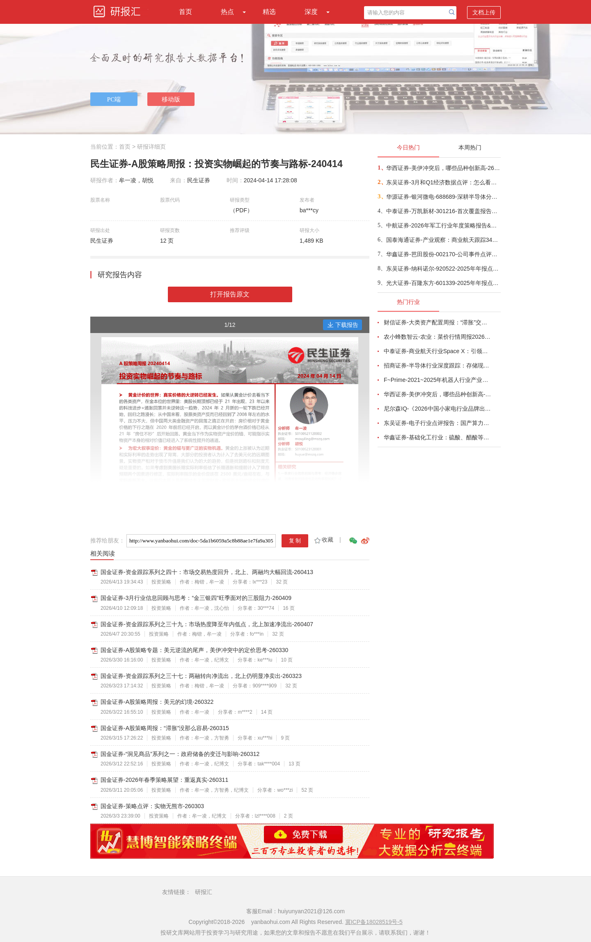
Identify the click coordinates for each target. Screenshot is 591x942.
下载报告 (342, 325)
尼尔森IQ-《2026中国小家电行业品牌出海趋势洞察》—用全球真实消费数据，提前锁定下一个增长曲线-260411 (437, 408)
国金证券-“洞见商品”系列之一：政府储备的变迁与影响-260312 (180, 754)
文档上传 (483, 12)
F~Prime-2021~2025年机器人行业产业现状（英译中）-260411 (437, 380)
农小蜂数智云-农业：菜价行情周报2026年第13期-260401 (437, 336)
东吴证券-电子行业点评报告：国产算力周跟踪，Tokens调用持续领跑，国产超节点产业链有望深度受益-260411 (437, 423)
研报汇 (203, 892)
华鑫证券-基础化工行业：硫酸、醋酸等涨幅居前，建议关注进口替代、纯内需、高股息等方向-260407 (437, 437)
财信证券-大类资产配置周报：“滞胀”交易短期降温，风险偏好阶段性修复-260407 (437, 322)
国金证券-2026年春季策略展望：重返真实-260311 (164, 780)
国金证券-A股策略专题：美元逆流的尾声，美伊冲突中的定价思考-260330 (194, 650)
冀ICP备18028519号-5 (374, 922)
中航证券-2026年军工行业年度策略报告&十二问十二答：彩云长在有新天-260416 (443, 225)
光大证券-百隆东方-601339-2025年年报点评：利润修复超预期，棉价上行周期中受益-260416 (443, 283)
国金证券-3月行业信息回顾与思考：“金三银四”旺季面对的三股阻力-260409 (196, 598)
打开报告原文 (230, 294)
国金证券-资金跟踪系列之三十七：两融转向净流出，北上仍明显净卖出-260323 (201, 676)
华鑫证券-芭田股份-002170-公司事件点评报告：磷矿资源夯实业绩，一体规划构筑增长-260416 (443, 254)
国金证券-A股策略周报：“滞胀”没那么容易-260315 (165, 728)
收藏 (323, 539)
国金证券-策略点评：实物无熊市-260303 (152, 806)
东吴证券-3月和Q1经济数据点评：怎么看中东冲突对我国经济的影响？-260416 (443, 182)
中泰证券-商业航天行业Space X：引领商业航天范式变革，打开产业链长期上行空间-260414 (437, 351)
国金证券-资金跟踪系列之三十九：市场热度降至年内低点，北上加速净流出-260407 (207, 624)
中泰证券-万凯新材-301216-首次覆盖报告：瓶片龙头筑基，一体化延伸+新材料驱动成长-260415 (443, 211)
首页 (185, 11)
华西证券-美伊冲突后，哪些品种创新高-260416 (443, 168)
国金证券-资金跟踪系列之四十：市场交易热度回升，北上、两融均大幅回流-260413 (207, 572)
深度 (311, 11)
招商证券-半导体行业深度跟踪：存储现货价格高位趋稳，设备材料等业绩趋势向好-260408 (437, 365)
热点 (227, 11)
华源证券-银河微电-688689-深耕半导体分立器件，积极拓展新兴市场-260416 (443, 196)
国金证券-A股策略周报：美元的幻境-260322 (157, 701)
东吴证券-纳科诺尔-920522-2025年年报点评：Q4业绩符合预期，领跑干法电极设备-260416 (443, 268)
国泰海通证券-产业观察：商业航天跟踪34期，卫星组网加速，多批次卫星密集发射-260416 (443, 240)
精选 (269, 11)
